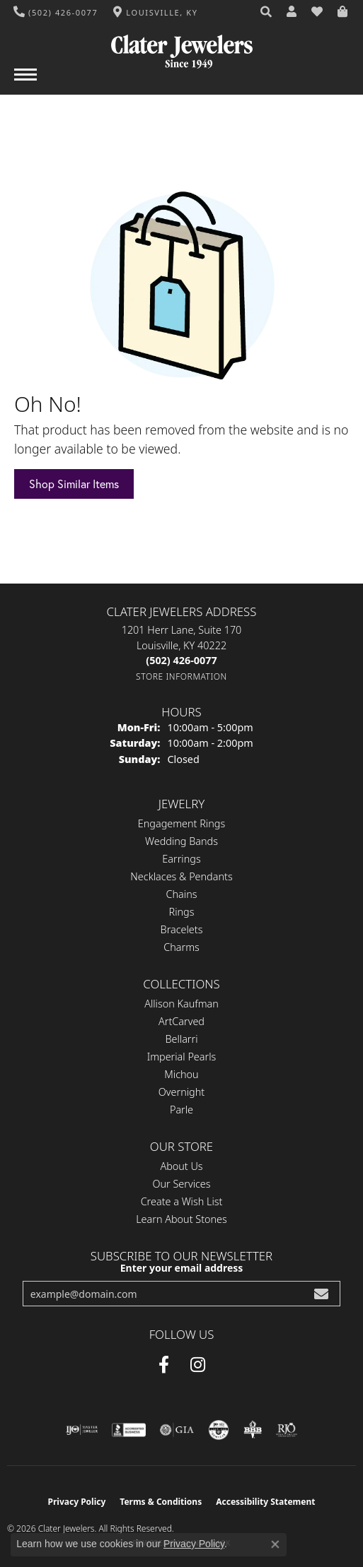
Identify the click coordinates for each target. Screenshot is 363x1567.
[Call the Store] (181, 660)
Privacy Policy (77, 1502)
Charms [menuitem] (181, 947)
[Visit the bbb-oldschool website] (252, 1430)
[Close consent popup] (275, 1544)
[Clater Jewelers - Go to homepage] (182, 46)
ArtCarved (181, 1021)
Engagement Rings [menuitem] (181, 823)
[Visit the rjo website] (286, 1430)
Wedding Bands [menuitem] (181, 841)
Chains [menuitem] (181, 894)
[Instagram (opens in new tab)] (197, 1364)
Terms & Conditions (161, 1502)
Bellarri (181, 1039)
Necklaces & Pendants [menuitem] (181, 876)
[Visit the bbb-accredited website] (129, 1430)
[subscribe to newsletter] (321, 1294)
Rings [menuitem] (182, 911)
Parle (181, 1109)
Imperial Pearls (182, 1056)
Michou (181, 1074)
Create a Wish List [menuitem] (182, 1201)
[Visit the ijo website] (82, 1430)
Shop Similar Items (74, 483)
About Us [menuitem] (181, 1166)
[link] (56, 12)
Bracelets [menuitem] (182, 929)
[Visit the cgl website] (218, 1430)
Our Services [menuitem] (181, 1183)
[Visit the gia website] (177, 1430)
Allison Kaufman (181, 1003)
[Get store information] (181, 676)
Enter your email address (181, 1268)
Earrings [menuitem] (181, 858)
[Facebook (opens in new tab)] (163, 1364)
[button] (266, 12)
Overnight (181, 1092)
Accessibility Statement (265, 1502)
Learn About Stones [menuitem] (181, 1219)
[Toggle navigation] (25, 82)
